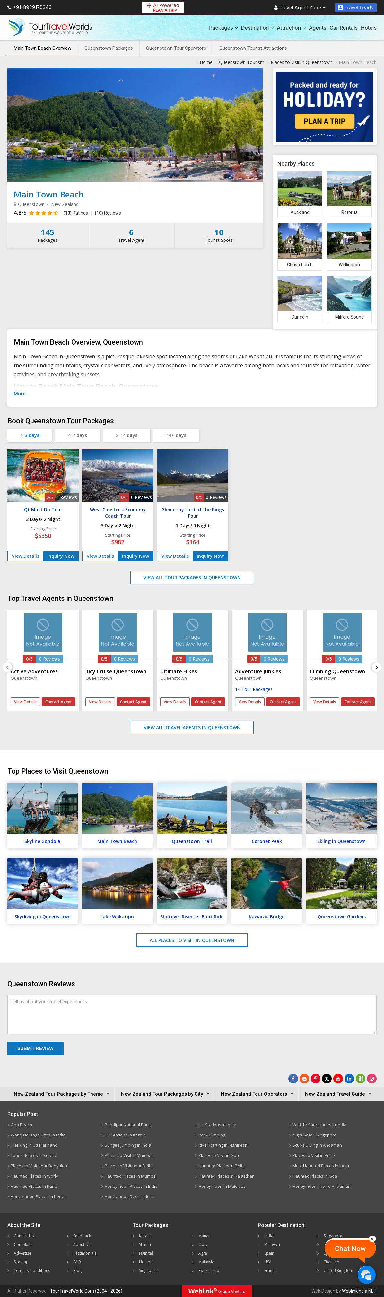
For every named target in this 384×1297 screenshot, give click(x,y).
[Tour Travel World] (49, 27)
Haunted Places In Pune (34, 1186)
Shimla (145, 1244)
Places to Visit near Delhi (129, 1166)
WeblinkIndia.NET (359, 1290)
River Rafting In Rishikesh (223, 1145)
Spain (269, 1253)
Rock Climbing (211, 1135)
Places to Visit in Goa (218, 1155)
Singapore (148, 1270)
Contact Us (24, 1236)
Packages (223, 27)
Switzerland (208, 1270)
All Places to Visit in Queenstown (192, 940)
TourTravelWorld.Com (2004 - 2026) (86, 1290)
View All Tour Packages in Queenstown (192, 577)
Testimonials (84, 1253)
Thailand (331, 1262)
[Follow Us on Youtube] (338, 1078)
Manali (204, 1236)
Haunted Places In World (34, 1176)
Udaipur (146, 1262)
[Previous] (7, 667)
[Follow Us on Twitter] (327, 1078)
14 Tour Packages (254, 689)
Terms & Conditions (32, 1270)
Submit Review (35, 1048)
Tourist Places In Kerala (33, 1155)
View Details (25, 556)
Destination (257, 27)
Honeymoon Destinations (129, 1196)
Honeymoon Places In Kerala (39, 1196)
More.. (21, 393)
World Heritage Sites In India (38, 1135)
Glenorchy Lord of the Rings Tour (192, 512)
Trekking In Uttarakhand (34, 1145)
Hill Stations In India (217, 1124)
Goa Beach (21, 1124)
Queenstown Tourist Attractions (253, 48)
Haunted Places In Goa (314, 1176)
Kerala (145, 1236)
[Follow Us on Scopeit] (360, 1078)
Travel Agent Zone (300, 7)
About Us (81, 1244)
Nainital (146, 1253)
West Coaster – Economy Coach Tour (118, 512)
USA (268, 1262)
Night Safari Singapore (314, 1135)
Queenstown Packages (108, 48)
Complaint (23, 1244)
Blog (77, 1270)
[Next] (376, 667)
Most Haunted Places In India (320, 1166)
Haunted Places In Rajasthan (226, 1176)
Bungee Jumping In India (128, 1145)
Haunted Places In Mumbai (131, 1176)
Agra (202, 1253)
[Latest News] (304, 1078)
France (270, 1270)
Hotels (369, 27)
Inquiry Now (60, 556)
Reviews (108, 212)
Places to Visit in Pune (313, 1155)
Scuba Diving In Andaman (317, 1145)
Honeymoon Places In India (131, 1186)
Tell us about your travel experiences (49, 1001)
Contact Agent (58, 702)
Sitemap (21, 1262)
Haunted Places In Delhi (221, 1166)
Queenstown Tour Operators (176, 48)
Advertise (22, 1253)
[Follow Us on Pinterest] (315, 1078)
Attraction (291, 27)
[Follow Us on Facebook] (293, 1078)
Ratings (75, 212)
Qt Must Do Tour (43, 509)
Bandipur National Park (127, 1124)
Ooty (202, 1244)
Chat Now (350, 1249)
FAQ (77, 1262)
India (268, 1236)
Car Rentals (343, 27)
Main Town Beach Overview (42, 48)
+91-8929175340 (29, 7)
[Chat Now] (366, 1274)
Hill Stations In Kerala (125, 1135)
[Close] (372, 1239)
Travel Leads (355, 7)
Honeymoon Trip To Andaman (321, 1186)
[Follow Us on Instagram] (372, 1078)
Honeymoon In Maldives (222, 1186)
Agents (317, 27)
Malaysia (206, 1262)
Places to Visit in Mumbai (129, 1155)
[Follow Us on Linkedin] (349, 1078)
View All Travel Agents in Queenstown (192, 727)
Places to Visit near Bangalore (40, 1166)
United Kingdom (338, 1270)
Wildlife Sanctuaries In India (319, 1124)
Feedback (82, 1236)
